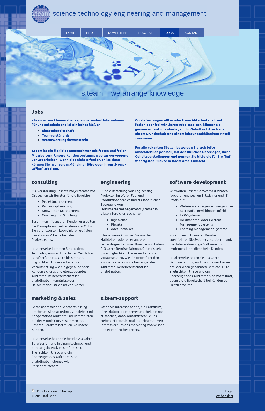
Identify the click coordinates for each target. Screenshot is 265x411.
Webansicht (224, 395)
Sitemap (66, 391)
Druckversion (45, 391)
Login (229, 391)
